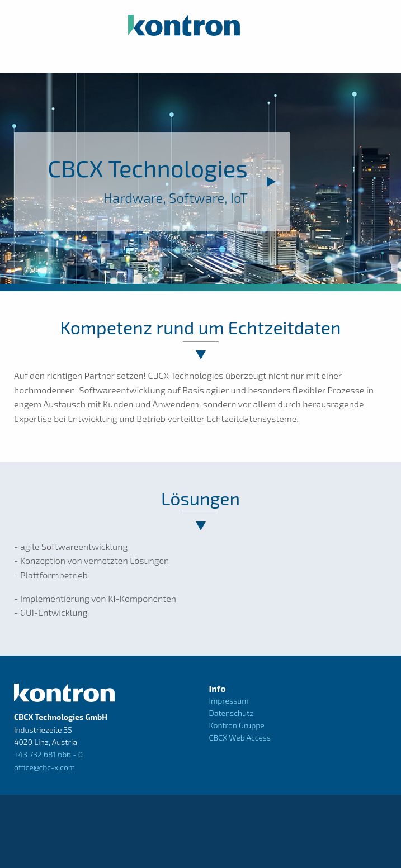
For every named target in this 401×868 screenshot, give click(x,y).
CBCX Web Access (240, 737)
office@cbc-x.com (44, 767)
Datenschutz (231, 713)
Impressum (229, 700)
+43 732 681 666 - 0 (48, 754)
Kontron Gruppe (237, 725)
